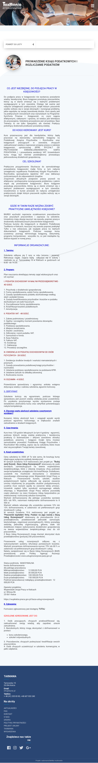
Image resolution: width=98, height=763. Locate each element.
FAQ (5, 711)
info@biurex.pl (9, 691)
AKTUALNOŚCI (10, 708)
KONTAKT (8, 714)
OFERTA (7, 720)
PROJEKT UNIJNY (11, 726)
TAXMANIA (8, 729)
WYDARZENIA (10, 732)
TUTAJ (42, 609)
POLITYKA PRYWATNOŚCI (15, 723)
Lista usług (15, 36)
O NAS (6, 717)
